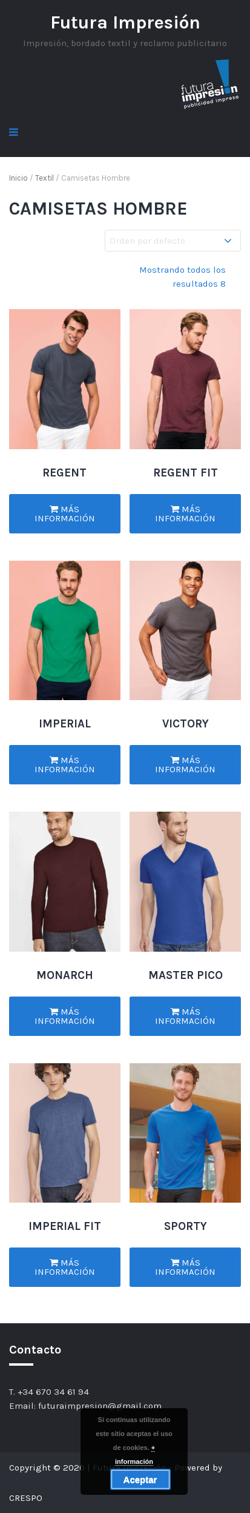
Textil (44, 177)
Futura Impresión (125, 22)
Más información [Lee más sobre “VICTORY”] (185, 765)
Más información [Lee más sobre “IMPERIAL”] (65, 765)
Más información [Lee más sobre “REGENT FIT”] (185, 514)
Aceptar (140, 1479)
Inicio (18, 177)
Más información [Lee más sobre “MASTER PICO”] (185, 1016)
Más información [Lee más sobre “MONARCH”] (65, 1016)
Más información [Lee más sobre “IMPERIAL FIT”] (65, 1267)
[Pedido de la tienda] (173, 241)
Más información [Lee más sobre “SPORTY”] (185, 1267)
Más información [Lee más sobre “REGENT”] (65, 514)
